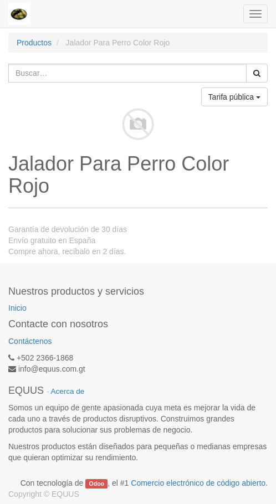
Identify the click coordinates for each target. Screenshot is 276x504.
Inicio (17, 308)
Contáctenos (30, 341)
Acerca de (68, 391)
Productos (34, 42)
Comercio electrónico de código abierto (198, 483)
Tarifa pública (234, 96)
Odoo (96, 483)
